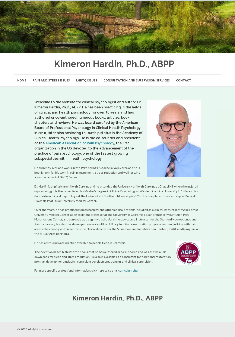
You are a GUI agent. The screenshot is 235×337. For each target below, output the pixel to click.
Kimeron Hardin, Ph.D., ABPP (114, 64)
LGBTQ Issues (86, 80)
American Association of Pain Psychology (79, 143)
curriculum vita (128, 270)
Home (21, 80)
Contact (183, 80)
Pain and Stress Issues (51, 80)
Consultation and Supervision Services (137, 80)
